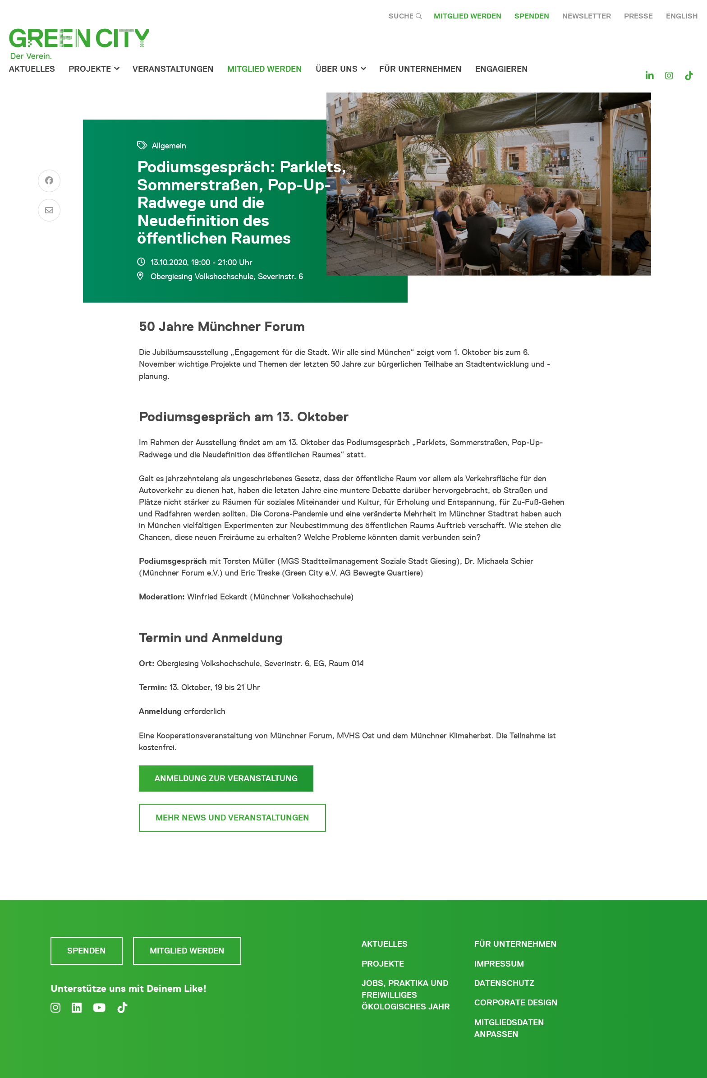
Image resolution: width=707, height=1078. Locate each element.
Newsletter (586, 16)
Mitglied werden (467, 16)
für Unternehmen (420, 69)
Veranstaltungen (173, 69)
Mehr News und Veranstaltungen (232, 818)
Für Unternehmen (515, 944)
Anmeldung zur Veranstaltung (226, 778)
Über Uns (337, 69)
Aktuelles (32, 69)
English (682, 16)
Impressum (499, 964)
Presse (638, 16)
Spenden (531, 16)
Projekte (90, 69)
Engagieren (501, 69)
